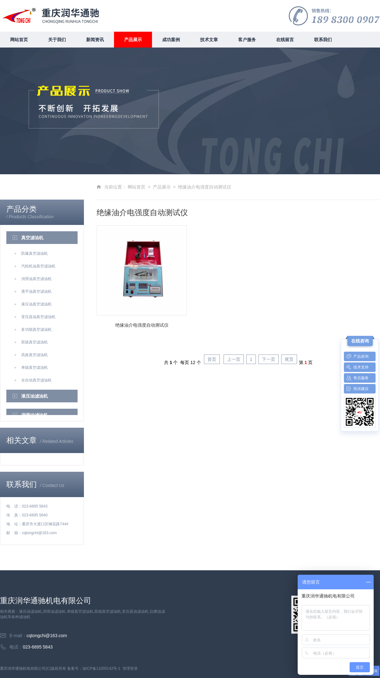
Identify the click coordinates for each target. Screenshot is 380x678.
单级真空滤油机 (30, 367)
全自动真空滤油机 (32, 380)
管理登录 (130, 668)
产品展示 (133, 39)
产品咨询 (356, 356)
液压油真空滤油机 (32, 304)
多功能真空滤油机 (32, 329)
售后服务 (356, 378)
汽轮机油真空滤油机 (34, 266)
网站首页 (19, 39)
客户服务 (247, 39)
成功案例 (171, 39)
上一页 (233, 359)
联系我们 (323, 39)
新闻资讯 (95, 39)
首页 (211, 359)
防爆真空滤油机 (30, 253)
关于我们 (57, 39)
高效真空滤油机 (30, 355)
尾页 (289, 359)
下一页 (268, 359)
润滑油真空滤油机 (32, 279)
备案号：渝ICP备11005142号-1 (93, 668)
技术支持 (356, 367)
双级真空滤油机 (30, 342)
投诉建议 (356, 388)
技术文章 (209, 39)
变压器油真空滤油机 (34, 317)
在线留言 (285, 39)
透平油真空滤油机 (32, 291)
